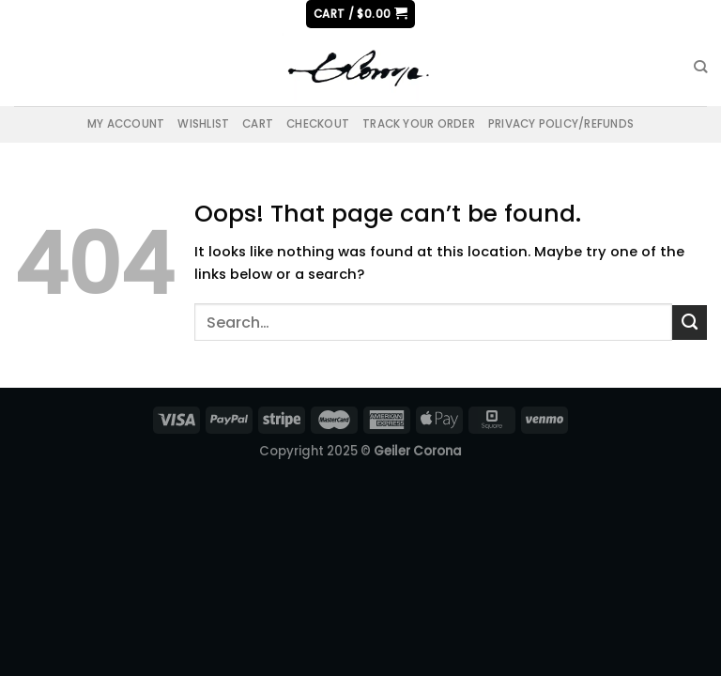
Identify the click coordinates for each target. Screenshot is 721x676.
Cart (257, 123)
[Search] (700, 67)
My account (125, 123)
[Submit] (689, 322)
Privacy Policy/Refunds (561, 123)
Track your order (418, 123)
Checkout (317, 123)
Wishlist (203, 123)
